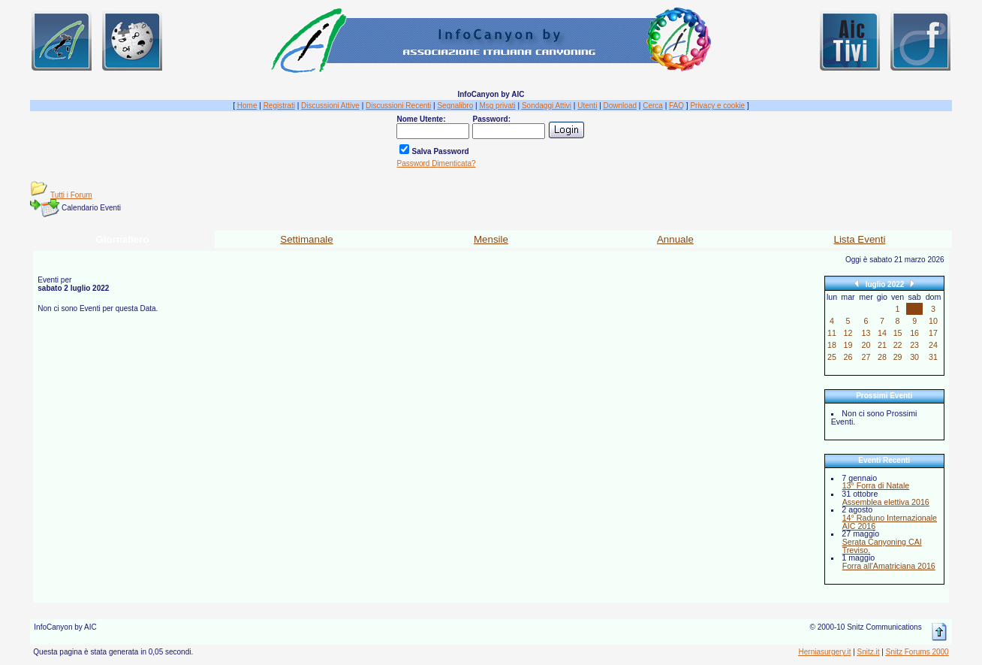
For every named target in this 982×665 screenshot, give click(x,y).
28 (882, 356)
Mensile (491, 239)
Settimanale (306, 239)
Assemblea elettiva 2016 (885, 501)
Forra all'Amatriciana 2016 (888, 565)
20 (866, 344)
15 (897, 332)
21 (882, 344)
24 (933, 344)
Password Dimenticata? (435, 163)
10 (933, 320)
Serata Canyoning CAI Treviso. (882, 546)
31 (933, 356)
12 (848, 332)
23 (914, 344)
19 (848, 344)
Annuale (675, 239)
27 (866, 356)
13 (866, 332)
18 (831, 344)
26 (848, 356)
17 (933, 332)
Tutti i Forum (71, 195)
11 (831, 332)
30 (914, 356)
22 (897, 344)
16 (914, 332)
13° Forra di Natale (876, 485)
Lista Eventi (859, 239)
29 (897, 356)
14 (882, 332)
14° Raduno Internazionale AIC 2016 (889, 521)
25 (831, 356)
